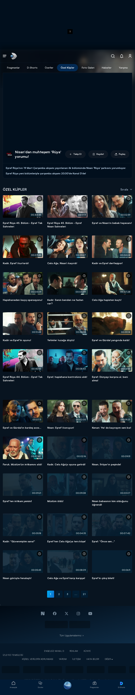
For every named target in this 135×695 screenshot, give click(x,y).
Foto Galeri (88, 67)
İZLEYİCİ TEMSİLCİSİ (13, 655)
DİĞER (108, 659)
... (76, 594)
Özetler (49, 67)
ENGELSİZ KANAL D (54, 651)
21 (84, 594)
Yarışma (123, 67)
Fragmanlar (13, 67)
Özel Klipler (67, 67)
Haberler (106, 67)
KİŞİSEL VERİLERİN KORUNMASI (37, 659)
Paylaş (120, 154)
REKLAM (74, 651)
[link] (13, 56)
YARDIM (63, 659)
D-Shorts (32, 67)
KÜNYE (87, 651)
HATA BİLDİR (92, 659)
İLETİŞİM (76, 659)
